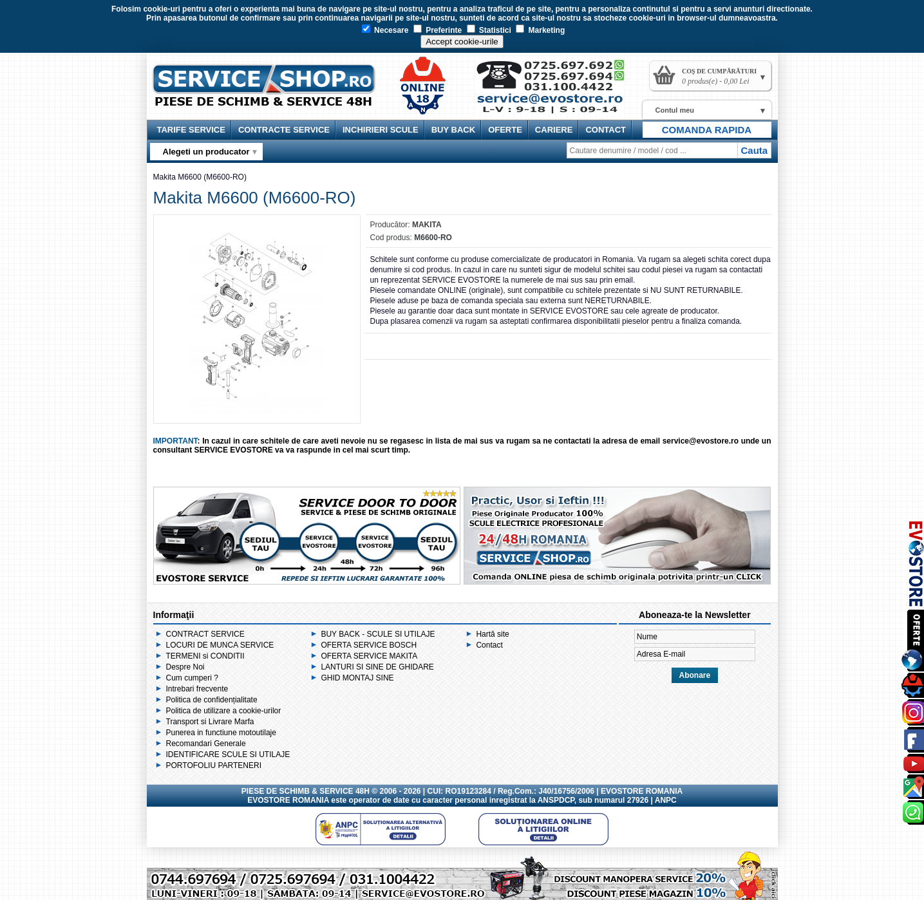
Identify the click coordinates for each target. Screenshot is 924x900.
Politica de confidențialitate (212, 699)
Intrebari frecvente (197, 688)
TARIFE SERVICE (191, 130)
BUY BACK (453, 130)
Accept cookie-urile (462, 41)
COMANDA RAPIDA (706, 129)
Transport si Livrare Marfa (210, 721)
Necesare (385, 30)
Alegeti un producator (206, 151)
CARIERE (554, 130)
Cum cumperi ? (192, 677)
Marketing (540, 30)
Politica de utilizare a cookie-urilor (223, 710)
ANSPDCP (556, 800)
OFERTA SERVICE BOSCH (369, 645)
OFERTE (505, 130)
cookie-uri (161, 9)
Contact (489, 645)
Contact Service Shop (556, 91)
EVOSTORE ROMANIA (288, 800)
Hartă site (492, 634)
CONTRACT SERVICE (205, 634)
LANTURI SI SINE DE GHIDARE (377, 666)
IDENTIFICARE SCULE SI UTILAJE (228, 754)
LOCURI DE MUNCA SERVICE (220, 645)
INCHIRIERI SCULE (381, 130)
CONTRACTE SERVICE (284, 130)
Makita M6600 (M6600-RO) (200, 177)
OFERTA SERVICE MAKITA (369, 656)
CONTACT (605, 130)
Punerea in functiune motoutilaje (221, 732)
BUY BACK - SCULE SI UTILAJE (378, 634)
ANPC (666, 800)
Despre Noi (185, 666)
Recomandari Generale (206, 743)
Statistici (489, 30)
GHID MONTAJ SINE (357, 677)
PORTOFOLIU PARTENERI (213, 765)
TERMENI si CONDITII (205, 656)
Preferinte (437, 30)
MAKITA (427, 224)
